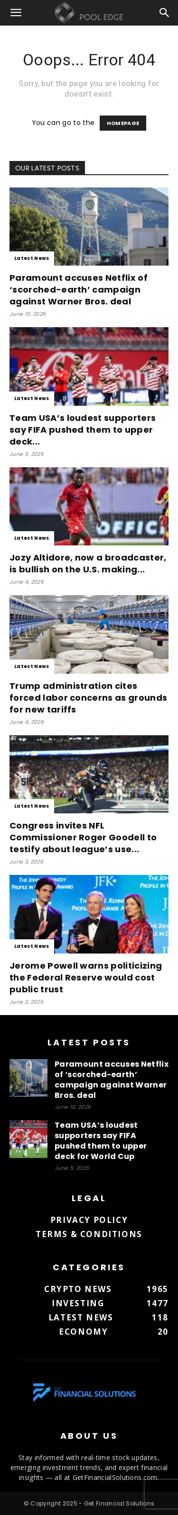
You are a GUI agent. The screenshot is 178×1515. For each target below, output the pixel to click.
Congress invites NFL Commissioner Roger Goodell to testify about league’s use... (83, 837)
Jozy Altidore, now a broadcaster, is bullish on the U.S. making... (88, 563)
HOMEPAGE (123, 123)
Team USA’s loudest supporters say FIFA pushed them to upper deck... (82, 429)
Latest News (31, 258)
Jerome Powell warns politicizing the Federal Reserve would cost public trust (85, 977)
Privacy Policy (89, 1219)
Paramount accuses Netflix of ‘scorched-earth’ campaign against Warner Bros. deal (78, 289)
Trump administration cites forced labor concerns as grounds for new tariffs (88, 697)
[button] (16, 13)
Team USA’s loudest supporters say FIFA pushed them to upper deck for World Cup (101, 1141)
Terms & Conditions (89, 1234)
